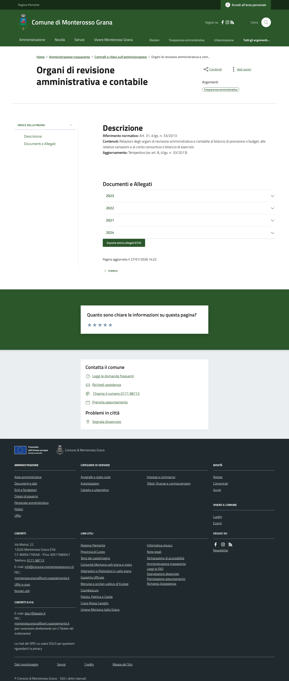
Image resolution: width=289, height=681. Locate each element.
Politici (18, 509)
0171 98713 (35, 560)
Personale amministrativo (31, 502)
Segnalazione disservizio (163, 573)
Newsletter (220, 550)
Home (41, 56)
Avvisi (217, 489)
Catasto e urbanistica (95, 489)
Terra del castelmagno (95, 558)
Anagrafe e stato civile (96, 477)
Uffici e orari (22, 584)
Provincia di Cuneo (93, 551)
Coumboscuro (90, 590)
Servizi (79, 39)
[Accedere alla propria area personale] (246, 5)
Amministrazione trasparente (69, 56)
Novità (60, 39)
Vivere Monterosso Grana (113, 39)
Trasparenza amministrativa (187, 40)
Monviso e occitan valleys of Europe (104, 583)
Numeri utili (22, 590)
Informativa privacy (160, 545)
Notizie (217, 477)
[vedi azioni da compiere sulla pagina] (241, 69)
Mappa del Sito (122, 664)
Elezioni (154, 40)
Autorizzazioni (90, 483)
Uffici (17, 515)
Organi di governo (26, 496)
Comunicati (220, 483)
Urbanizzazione (224, 40)
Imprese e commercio (161, 477)
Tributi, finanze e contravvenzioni (168, 483)
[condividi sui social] (212, 69)
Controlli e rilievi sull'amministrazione (121, 56)
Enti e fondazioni (25, 489)
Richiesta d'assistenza (161, 583)
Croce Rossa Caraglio (94, 603)
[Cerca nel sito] (264, 22)
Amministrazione (32, 39)
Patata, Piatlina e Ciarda (97, 596)
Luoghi (217, 516)
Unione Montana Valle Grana (100, 609)
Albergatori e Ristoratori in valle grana (106, 571)
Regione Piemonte (28, 5)
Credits (89, 664)
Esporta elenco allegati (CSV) (124, 243)
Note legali (154, 551)
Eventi (217, 523)
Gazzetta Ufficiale (92, 577)
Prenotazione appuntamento (166, 578)
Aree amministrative (28, 477)
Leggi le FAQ (155, 568)
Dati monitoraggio (26, 664)
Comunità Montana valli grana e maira (106, 564)
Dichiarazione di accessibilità (165, 558)
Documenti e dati (25, 483)
